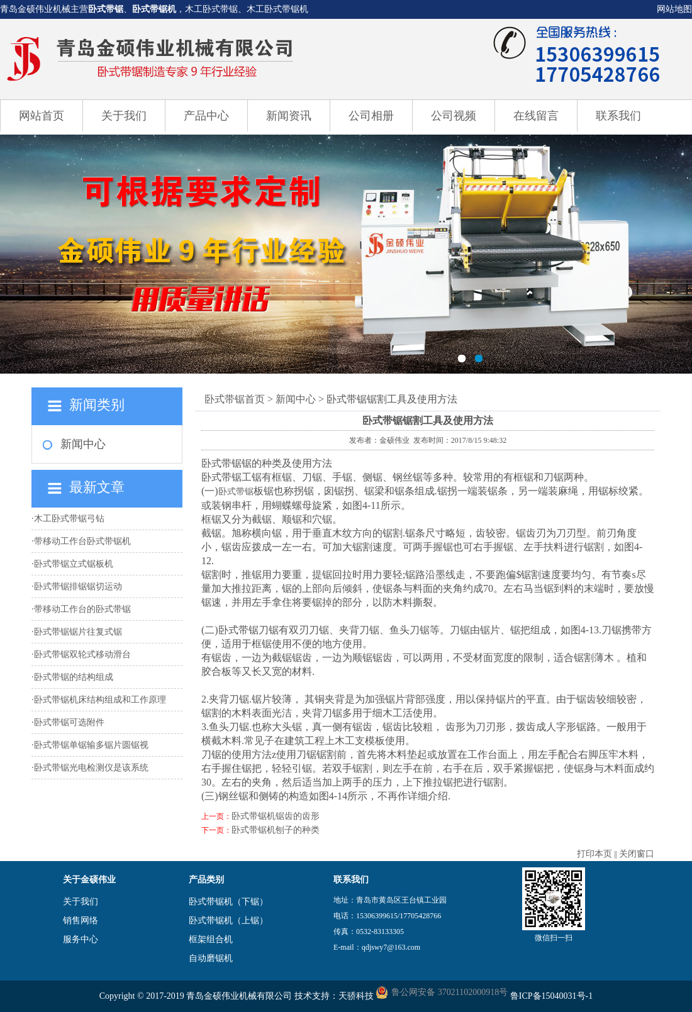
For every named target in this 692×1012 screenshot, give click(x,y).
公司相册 (371, 115)
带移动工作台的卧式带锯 (82, 609)
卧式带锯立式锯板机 (73, 564)
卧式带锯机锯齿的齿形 (276, 816)
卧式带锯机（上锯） (228, 920)
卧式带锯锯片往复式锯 (78, 632)
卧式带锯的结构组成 (73, 677)
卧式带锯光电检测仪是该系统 (91, 767)
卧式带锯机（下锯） (228, 901)
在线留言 (536, 115)
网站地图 (674, 9)
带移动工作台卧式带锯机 (82, 541)
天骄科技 (356, 996)
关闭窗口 (636, 854)
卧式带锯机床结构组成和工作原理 (100, 699)
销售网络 (80, 920)
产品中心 (206, 115)
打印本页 (594, 854)
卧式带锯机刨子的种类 (276, 830)
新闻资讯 (288, 115)
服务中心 (80, 939)
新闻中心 (83, 444)
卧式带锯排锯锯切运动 (78, 586)
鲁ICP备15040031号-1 (551, 996)
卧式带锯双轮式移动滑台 (82, 654)
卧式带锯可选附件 (69, 722)
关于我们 (124, 115)
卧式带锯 (105, 9)
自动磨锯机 (211, 958)
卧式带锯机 (154, 9)
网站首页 (41, 115)
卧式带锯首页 (234, 399)
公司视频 (453, 115)
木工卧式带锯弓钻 (69, 518)
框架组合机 (211, 939)
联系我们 (618, 115)
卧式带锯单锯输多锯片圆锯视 (91, 745)
